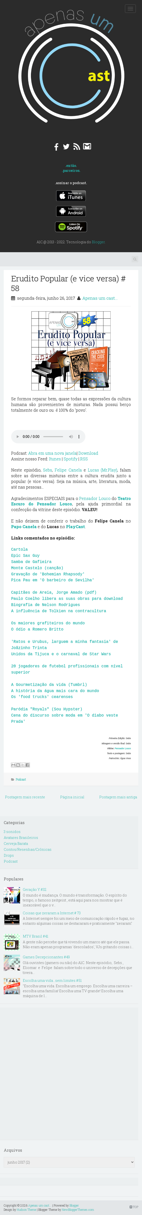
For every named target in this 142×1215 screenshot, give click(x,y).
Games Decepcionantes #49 (46, 957)
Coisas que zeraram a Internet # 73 (52, 913)
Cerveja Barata (16, 843)
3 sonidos (12, 831)
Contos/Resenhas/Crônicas (27, 849)
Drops (9, 855)
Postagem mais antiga (118, 797)
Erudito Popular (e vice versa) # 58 (68, 283)
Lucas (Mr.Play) (103, 469)
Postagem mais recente (25, 797)
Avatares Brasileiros (21, 837)
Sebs (47, 469)
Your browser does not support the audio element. (48, 436)
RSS (84, 458)
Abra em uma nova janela (52, 453)
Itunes (55, 458)
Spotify (70, 458)
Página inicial (72, 797)
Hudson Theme (26, 1210)
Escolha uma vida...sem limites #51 (52, 980)
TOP (134, 1207)
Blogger (98, 242)
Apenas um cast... (100, 298)
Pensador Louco (95, 498)
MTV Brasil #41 (35, 936)
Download (88, 453)
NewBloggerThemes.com (78, 1210)
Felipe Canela (68, 469)
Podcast (21, 779)
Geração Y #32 (35, 889)
